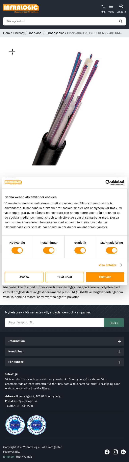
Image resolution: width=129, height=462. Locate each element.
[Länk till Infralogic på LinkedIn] (123, 451)
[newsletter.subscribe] (54, 322)
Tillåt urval (64, 277)
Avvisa (24, 277)
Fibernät (18, 33)
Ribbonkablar (54, 33)
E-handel (8, 456)
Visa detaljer (107, 265)
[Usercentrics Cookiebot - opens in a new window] (107, 182)
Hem (6, 33)
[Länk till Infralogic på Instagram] (115, 451)
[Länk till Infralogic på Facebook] (107, 451)
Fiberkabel (35, 33)
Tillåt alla (105, 277)
